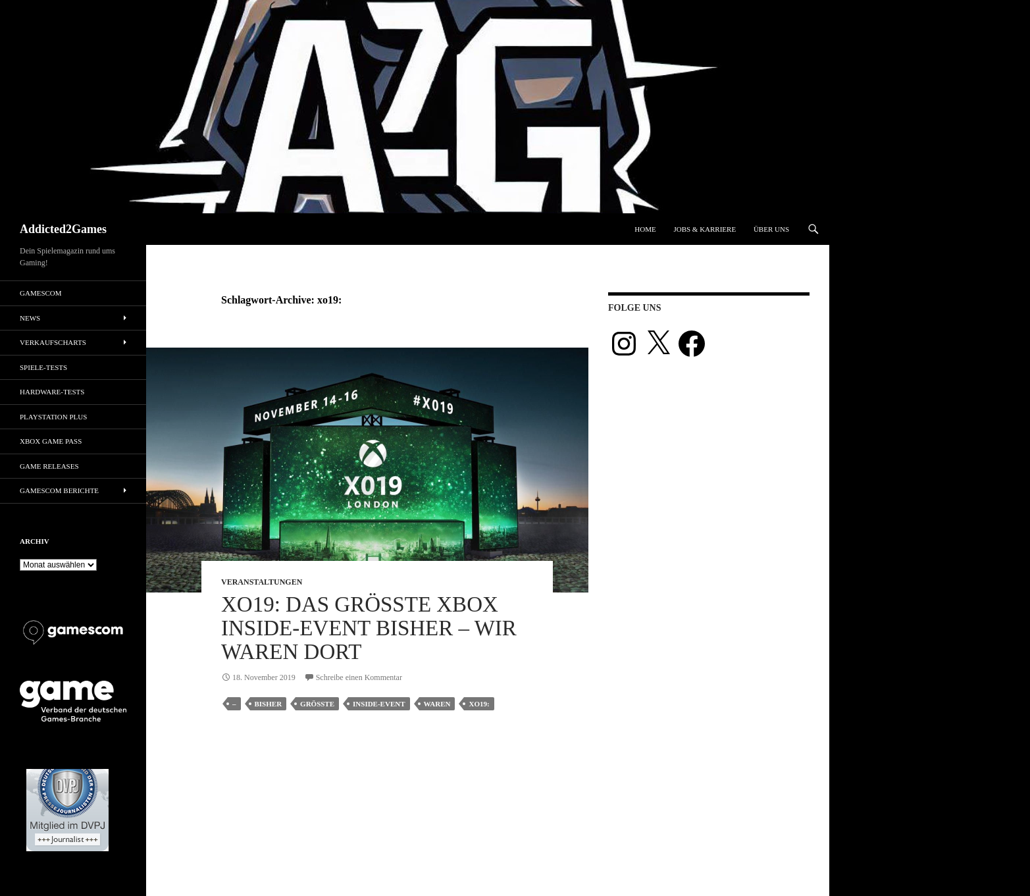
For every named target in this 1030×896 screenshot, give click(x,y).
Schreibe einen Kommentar (359, 677)
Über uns (771, 229)
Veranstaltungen (261, 582)
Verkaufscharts (53, 342)
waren (437, 704)
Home (645, 229)
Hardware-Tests (52, 392)
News (30, 318)
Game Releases (49, 466)
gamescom (41, 293)
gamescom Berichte (59, 490)
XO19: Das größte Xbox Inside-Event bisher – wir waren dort (369, 628)
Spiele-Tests (43, 367)
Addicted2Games (63, 229)
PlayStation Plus (53, 417)
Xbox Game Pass (51, 441)
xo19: (479, 704)
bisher (268, 704)
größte (317, 704)
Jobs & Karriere (704, 229)
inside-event (379, 704)
